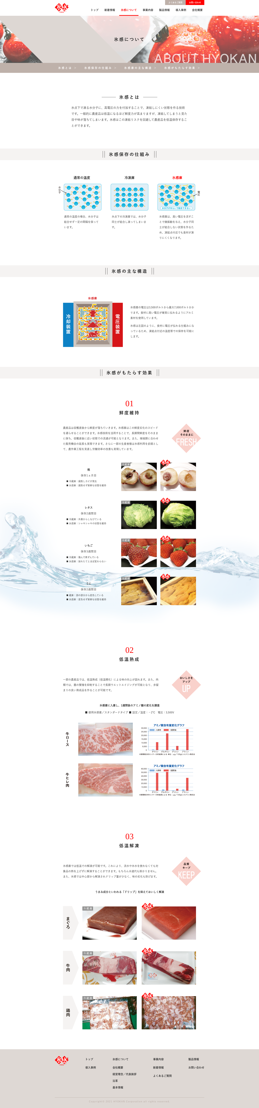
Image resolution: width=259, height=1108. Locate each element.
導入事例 (181, 10)
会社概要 (197, 10)
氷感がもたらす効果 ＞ (182, 68)
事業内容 (148, 10)
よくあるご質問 (175, 2)
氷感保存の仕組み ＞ (100, 68)
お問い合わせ (195, 2)
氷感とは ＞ (67, 68)
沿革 (115, 1080)
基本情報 (118, 1087)
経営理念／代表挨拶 (124, 1074)
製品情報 (164, 10)
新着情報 (109, 10)
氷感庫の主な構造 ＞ (140, 68)
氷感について (129, 10)
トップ (95, 10)
